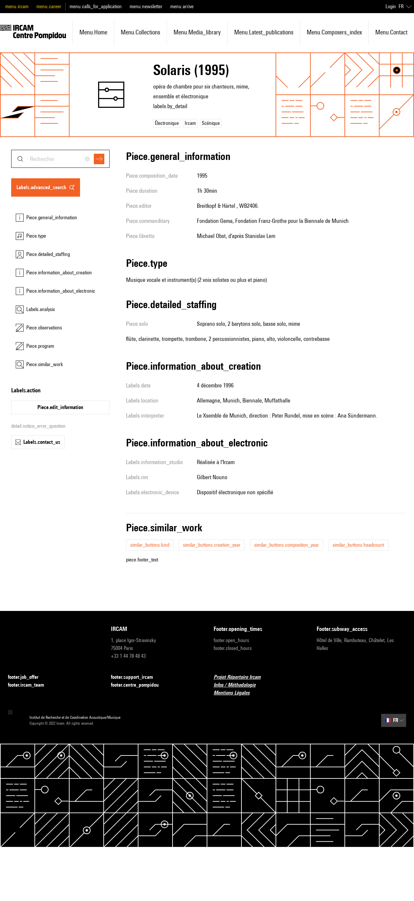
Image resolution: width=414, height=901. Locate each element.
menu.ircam (17, 6)
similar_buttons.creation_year (211, 545)
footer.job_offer (27, 677)
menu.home (93, 32)
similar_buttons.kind (149, 545)
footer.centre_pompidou (139, 685)
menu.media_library (197, 32)
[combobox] (60, 159)
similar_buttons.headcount (358, 545)
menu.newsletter (146, 6)
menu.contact (391, 32)
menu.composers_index (334, 32)
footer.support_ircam (136, 677)
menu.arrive (182, 6)
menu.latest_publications (263, 32)
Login (390, 6)
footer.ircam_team (30, 685)
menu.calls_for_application (96, 6)
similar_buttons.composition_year (286, 545)
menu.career (48, 6)
